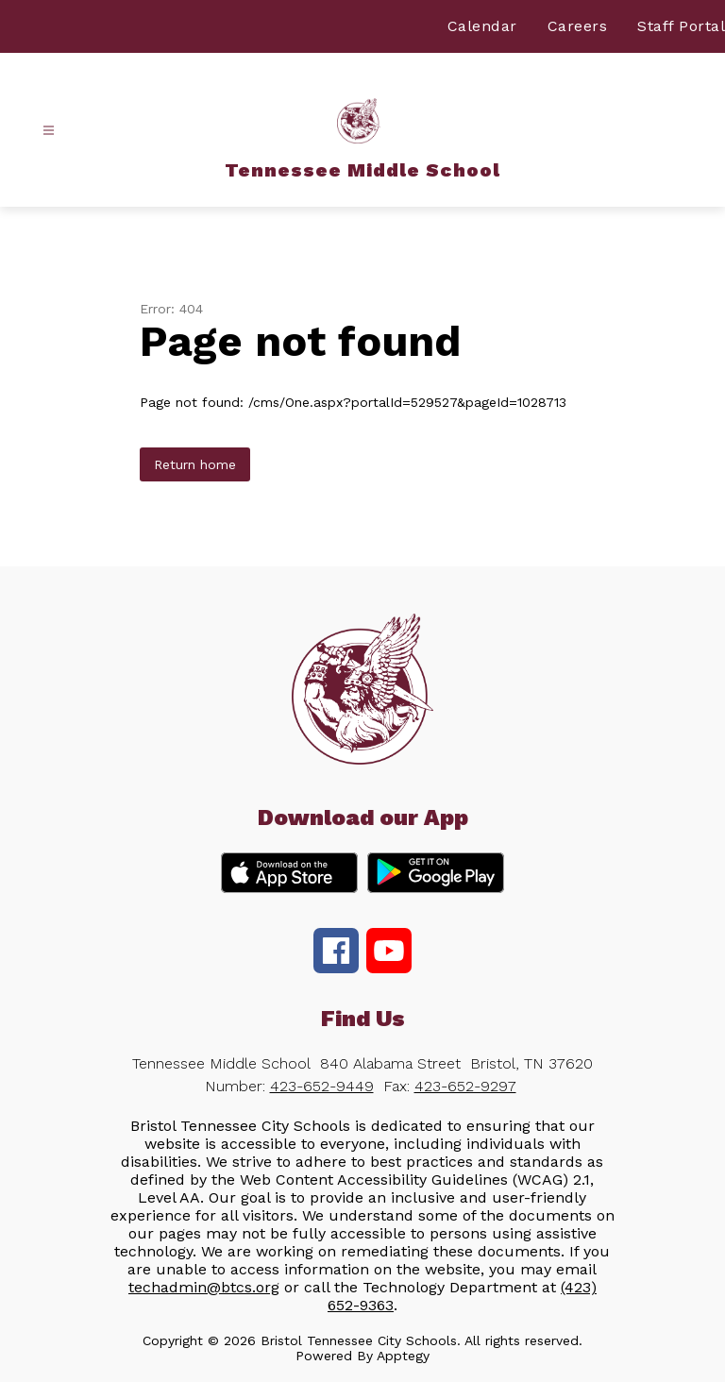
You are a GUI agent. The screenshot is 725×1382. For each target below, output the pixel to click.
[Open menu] (48, 131)
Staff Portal (681, 26)
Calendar (482, 26)
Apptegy (403, 1355)
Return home (195, 464)
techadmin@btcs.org (203, 1287)
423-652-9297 (465, 1086)
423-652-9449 (322, 1086)
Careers (578, 26)
